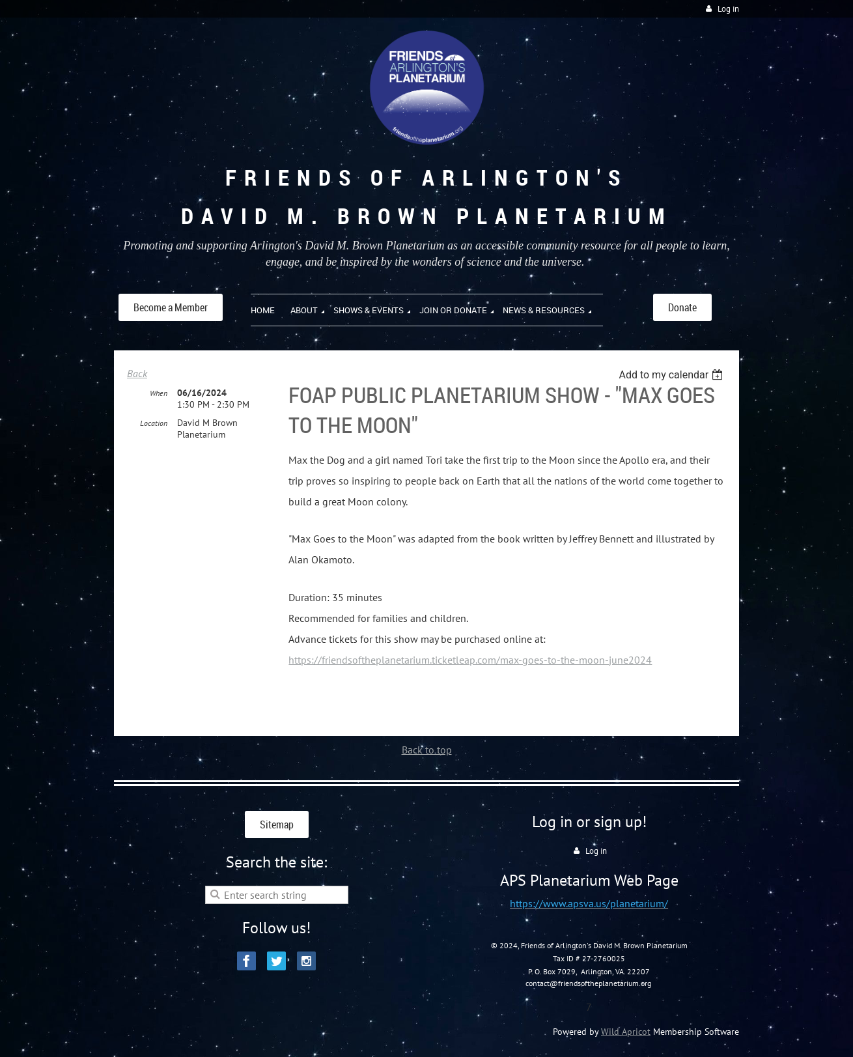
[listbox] (672, 375)
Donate (682, 307)
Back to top (427, 749)
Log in (728, 8)
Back (137, 373)
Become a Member (170, 307)
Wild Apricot (625, 1031)
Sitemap (277, 824)
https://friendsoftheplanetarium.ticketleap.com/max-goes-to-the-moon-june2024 (470, 659)
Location (153, 423)
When (158, 393)
